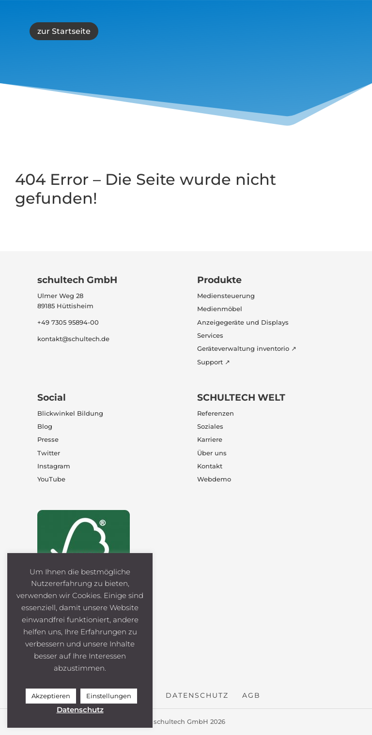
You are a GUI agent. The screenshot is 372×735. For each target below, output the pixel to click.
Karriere (209, 439)
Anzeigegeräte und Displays (243, 322)
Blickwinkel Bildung (70, 413)
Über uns (212, 453)
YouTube (51, 479)
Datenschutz (197, 695)
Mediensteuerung (226, 296)
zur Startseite (64, 31)
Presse (48, 439)
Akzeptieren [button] (50, 696)
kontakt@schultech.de (73, 339)
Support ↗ (213, 362)
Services (210, 335)
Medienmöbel (219, 309)
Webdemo (214, 479)
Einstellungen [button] (108, 696)
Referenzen (215, 413)
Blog (44, 426)
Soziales (210, 426)
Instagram (53, 466)
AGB (251, 695)
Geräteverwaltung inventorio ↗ (246, 348)
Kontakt (209, 466)
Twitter (48, 453)
